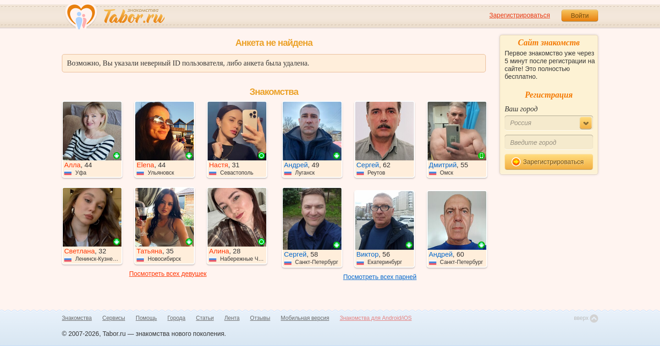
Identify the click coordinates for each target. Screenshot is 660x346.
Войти (579, 15)
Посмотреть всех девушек (168, 273)
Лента (231, 318)
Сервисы (113, 318)
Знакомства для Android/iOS (376, 318)
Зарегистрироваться (520, 15)
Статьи (205, 318)
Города (176, 318)
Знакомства (77, 318)
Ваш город (521, 109)
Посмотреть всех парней (380, 276)
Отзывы (260, 318)
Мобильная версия (305, 318)
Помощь (146, 318)
